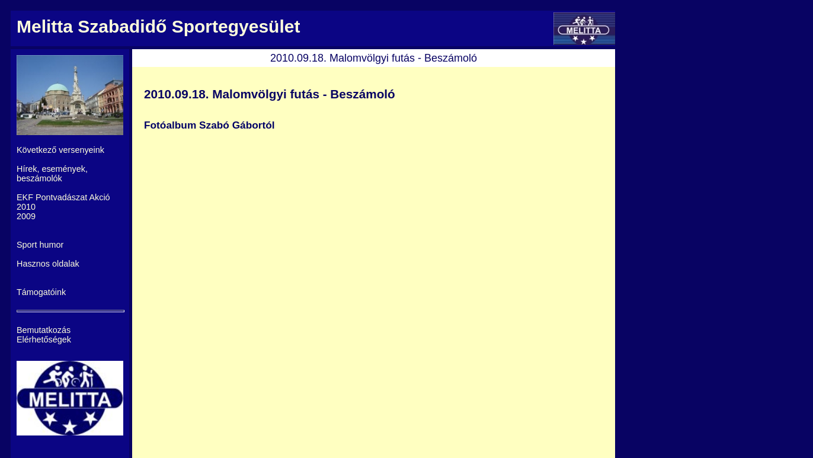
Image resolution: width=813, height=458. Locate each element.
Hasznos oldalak (48, 263)
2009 (26, 216)
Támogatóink (41, 292)
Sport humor (40, 244)
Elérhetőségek (44, 339)
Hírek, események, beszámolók (52, 173)
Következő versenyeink (60, 150)
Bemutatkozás (44, 330)
